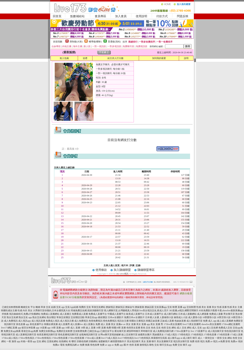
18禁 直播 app (58, 327)
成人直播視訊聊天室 (26, 334)
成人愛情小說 (195, 317)
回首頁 (57, 16)
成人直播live (76, 324)
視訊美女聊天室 (181, 341)
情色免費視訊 (110, 320)
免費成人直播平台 (97, 314)
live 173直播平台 (199, 331)
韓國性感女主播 (9, 310)
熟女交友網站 (39, 317)
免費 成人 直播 (103, 324)
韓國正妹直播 (153, 320)
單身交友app (91, 317)
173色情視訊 (197, 334)
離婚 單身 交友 (43, 307)
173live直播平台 (182, 331)
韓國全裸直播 (51, 324)
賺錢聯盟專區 (146, 269)
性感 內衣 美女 (25, 310)
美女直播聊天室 (165, 341)
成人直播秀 (64, 324)
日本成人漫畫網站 (187, 314)
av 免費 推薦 (83, 345)
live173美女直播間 (191, 324)
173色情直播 (223, 334)
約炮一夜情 (26, 341)
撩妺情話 (110, 307)
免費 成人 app (210, 320)
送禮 (85, 58)
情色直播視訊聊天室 (68, 334)
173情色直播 (210, 334)
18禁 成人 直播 (72, 327)
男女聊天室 (229, 314)
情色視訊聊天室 (232, 331)
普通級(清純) (114, 41)
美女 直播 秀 (156, 324)
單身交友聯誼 (63, 317)
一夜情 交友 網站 (223, 338)
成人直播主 (65, 314)
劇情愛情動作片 (118, 341)
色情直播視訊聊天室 (47, 334)
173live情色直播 (59, 338)
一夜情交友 (208, 338)
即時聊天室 (146, 331)
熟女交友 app (25, 317)
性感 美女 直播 (203, 307)
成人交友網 (212, 327)
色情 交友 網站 (168, 327)
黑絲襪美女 (158, 334)
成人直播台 (89, 324)
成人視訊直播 (38, 320)
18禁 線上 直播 (88, 327)
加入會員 (121, 16)
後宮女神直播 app (30, 327)
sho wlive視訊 (122, 274)
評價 (132, 265)
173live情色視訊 (26, 338)
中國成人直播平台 (116, 314)
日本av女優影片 (116, 317)
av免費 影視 (224, 341)
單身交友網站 (98, 307)
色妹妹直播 (180, 320)
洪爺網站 (93, 341)
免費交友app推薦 (12, 331)
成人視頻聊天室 (194, 320)
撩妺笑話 (120, 307)
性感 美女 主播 (234, 307)
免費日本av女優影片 (134, 317)
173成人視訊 (170, 334)
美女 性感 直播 (219, 307)
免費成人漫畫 (216, 314)
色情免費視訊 (95, 320)
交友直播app (160, 307)
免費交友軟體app (47, 331)
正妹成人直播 (167, 320)
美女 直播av (117, 324)
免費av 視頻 (236, 341)
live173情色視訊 (126, 338)
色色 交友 (156, 327)
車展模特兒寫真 (159, 338)
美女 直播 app (143, 324)
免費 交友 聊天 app (182, 345)
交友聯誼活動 (77, 317)
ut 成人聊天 (186, 338)
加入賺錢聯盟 (122, 269)
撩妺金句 (129, 307)
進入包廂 (64, 58)
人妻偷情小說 (166, 317)
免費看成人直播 (80, 314)
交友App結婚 (71, 307)
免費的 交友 (85, 307)
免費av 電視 (59, 345)
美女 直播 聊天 (148, 341)
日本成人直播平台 (154, 314)
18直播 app (45, 327)
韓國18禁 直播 (119, 327)
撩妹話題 (149, 307)
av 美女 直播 (129, 324)
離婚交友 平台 (28, 307)
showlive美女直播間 (211, 324)
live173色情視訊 (142, 338)
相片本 (124, 265)
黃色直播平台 (36, 324)
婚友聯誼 (102, 317)
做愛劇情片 (104, 341)
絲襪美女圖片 (145, 334)
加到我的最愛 (159, 58)
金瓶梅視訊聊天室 (88, 334)
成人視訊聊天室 (216, 331)
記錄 (138, 265)
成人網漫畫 (203, 314)
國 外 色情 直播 (131, 345)
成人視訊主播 (67, 320)
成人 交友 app (199, 327)
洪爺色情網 (82, 341)
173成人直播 (236, 334)
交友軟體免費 (80, 331)
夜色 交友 (145, 327)
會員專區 (100, 16)
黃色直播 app (22, 324)
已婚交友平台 (107, 331)
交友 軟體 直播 (174, 307)
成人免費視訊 (11, 320)
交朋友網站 (52, 341)
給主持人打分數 (116, 58)
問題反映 (182, 16)
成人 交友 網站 (184, 327)
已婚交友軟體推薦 (11, 307)
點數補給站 (77, 16)
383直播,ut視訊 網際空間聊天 (183, 310)
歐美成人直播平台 (135, 314)
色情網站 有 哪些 (67, 341)
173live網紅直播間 (231, 324)
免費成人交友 (225, 327)
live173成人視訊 (109, 338)
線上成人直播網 (225, 320)
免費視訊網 (71, 345)
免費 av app (105, 345)
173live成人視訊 (10, 338)
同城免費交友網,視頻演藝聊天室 (87, 310)
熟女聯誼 (51, 317)
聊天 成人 (197, 338)
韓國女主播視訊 (137, 320)
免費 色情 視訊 (197, 341)
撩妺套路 (139, 307)
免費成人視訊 (52, 320)
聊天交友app (166, 345)
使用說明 (141, 16)
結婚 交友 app (58, 307)
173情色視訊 (183, 334)
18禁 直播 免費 (103, 327)
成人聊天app (174, 338)
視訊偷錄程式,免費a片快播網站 (24, 314)
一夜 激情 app (13, 341)
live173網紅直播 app (11, 327)
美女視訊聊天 (134, 341)
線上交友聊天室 (129, 334)
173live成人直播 (93, 338)
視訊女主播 (123, 320)
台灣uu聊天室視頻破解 (109, 334)
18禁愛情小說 (209, 317)
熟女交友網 (12, 317)
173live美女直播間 (173, 324)
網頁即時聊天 (133, 331)
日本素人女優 (152, 317)
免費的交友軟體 (64, 331)
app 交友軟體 (189, 307)
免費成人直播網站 (50, 314)
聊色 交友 (154, 345)
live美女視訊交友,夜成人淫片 (154, 310)
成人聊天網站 (171, 314)
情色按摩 (94, 345)
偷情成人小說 (181, 317)
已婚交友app (93, 331)
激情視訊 (144, 345)
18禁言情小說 (223, 317)
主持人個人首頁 (112, 265)
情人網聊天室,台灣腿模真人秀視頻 (121, 310)
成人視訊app (24, 320)
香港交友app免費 (29, 331)
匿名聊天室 (120, 331)
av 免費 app (117, 345)
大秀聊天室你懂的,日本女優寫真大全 (51, 310)
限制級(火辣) (76, 41)
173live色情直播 (76, 338)
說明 (186, 58)
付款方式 (162, 16)
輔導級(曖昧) (95, 41)
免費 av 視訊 (211, 341)
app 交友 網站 (39, 341)
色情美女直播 (133, 327)
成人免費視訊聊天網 (163, 331)
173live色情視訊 (43, 338)
